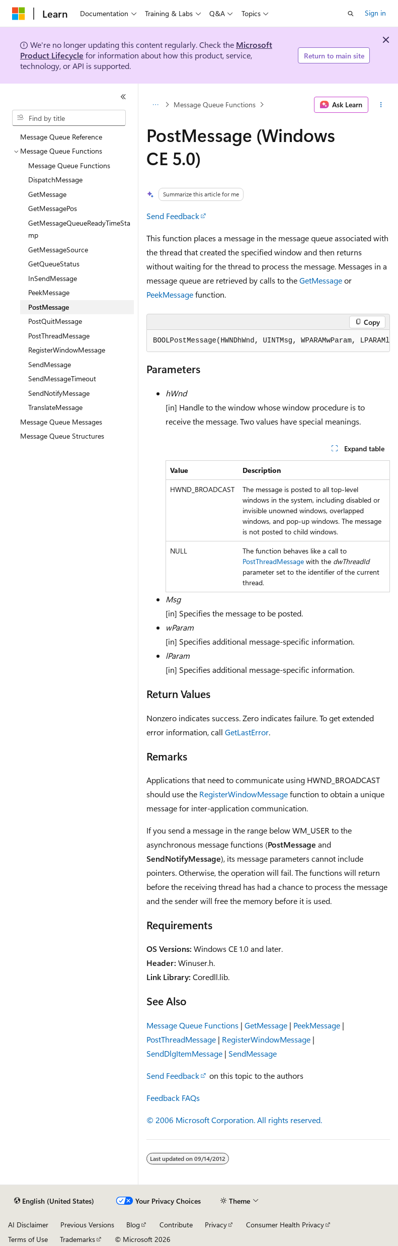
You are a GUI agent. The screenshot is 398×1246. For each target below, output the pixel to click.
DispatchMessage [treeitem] (55, 179)
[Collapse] (123, 97)
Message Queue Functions (215, 104)
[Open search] (351, 14)
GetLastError (247, 732)
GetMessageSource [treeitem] (58, 249)
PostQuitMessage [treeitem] (55, 321)
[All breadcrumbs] (155, 105)
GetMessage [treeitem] (47, 194)
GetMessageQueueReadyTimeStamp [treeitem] (79, 229)
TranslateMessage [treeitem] (55, 407)
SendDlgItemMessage (184, 1053)
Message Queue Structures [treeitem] (62, 436)
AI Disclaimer (28, 1224)
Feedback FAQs (173, 1097)
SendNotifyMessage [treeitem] (59, 393)
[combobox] (69, 118)
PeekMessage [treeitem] (48, 292)
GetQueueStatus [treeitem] (53, 263)
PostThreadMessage (273, 561)
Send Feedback (172, 216)
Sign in (375, 13)
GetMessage (320, 280)
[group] (268, 341)
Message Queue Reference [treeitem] (61, 137)
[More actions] (381, 105)
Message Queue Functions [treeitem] (69, 165)
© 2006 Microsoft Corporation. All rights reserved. (234, 1120)
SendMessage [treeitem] (49, 364)
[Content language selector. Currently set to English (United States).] (54, 1201)
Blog (133, 1224)
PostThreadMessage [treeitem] (59, 335)
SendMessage (252, 1053)
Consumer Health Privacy (285, 1224)
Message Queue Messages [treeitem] (61, 422)
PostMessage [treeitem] (48, 307)
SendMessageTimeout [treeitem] (62, 378)
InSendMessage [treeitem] (52, 278)
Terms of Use (28, 1239)
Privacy (216, 1224)
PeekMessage (169, 294)
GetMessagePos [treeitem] (52, 208)
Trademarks (77, 1239)
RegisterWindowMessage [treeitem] (66, 350)
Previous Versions (87, 1224)
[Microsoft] (18, 13)
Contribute (176, 1224)
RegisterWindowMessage (243, 794)
